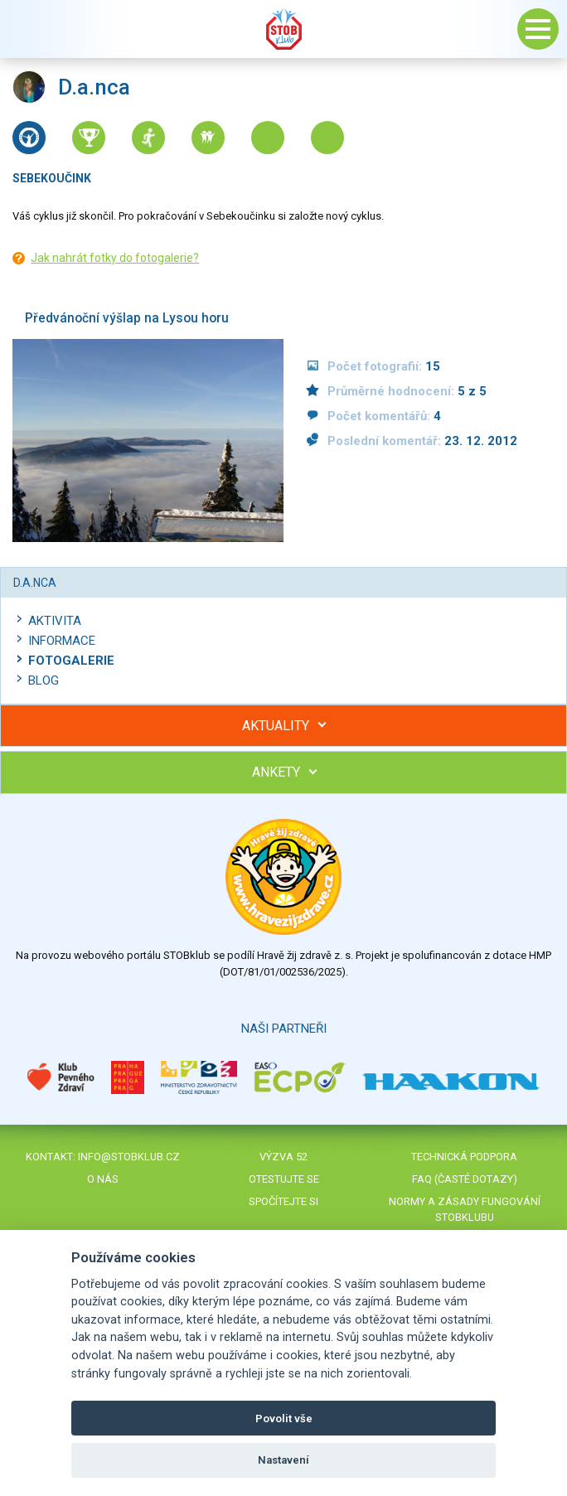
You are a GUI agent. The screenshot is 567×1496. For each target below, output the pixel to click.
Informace (61, 640)
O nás (103, 1179)
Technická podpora (464, 1156)
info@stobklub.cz (129, 1156)
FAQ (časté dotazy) (464, 1179)
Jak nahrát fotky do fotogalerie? (115, 257)
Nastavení (283, 1460)
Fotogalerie (71, 660)
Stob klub (283, 29)
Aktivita (54, 620)
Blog (43, 680)
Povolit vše (284, 1418)
